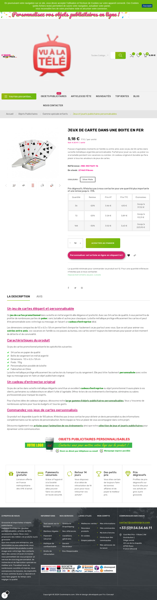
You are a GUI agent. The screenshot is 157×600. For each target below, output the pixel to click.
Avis (39, 296)
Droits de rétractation (49, 552)
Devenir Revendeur (67, 544)
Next (60, 185)
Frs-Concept (108, 594)
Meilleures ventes (89, 523)
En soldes (85, 535)
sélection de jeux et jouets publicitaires (120, 425)
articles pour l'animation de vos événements (58, 425)
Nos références (69, 531)
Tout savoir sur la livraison (51, 524)
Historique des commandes (106, 538)
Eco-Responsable (70, 551)
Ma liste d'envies (107, 532)
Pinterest (83, 287)
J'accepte (147, 6)
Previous (6, 185)
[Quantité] (75, 243)
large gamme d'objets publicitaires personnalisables (94, 400)
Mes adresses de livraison (107, 546)
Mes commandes (107, 528)
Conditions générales (67, 537)
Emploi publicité (88, 540)
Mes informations (107, 523)
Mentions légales (51, 531)
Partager (70, 287)
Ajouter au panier (103, 243)
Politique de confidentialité (50, 544)
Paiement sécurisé (48, 537)
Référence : (74, 165)
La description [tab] (18, 296)
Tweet (76, 287)
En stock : (73, 170)
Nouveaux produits (85, 529)
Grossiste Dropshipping (68, 524)
